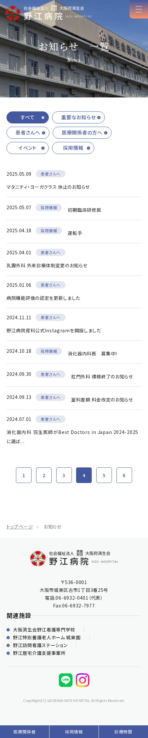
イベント (28, 147)
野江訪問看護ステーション (40, 645)
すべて (27, 117)
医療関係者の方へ (82, 132)
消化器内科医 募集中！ (93, 353)
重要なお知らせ (78, 117)
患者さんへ (28, 132)
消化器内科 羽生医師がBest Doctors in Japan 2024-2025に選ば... (72, 436)
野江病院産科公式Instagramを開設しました (54, 330)
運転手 (75, 233)
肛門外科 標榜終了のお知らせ (102, 376)
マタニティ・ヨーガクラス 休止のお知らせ (48, 187)
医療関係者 (24, 732)
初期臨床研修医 (84, 210)
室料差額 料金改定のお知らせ (102, 399)
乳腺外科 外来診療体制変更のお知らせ (47, 265)
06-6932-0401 (72, 597)
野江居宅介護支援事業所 (39, 653)
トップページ (20, 526)
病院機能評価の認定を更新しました (43, 298)
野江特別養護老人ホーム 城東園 (47, 637)
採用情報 (73, 147)
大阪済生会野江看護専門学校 (44, 629)
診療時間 (123, 732)
